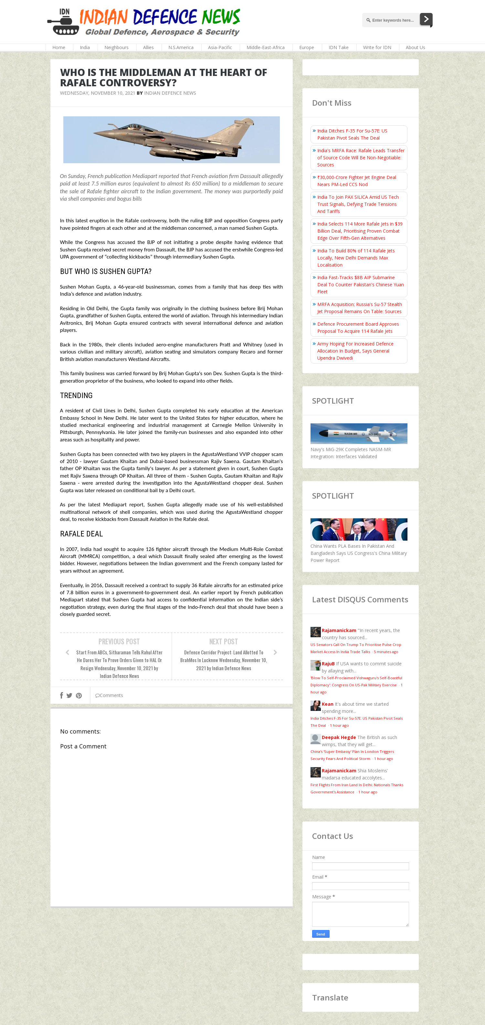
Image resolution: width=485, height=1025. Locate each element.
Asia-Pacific (220, 47)
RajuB (328, 663)
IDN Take (339, 47)
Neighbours (116, 47)
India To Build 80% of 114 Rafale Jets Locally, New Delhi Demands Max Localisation (356, 258)
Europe (306, 47)
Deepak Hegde (339, 737)
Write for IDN (377, 47)
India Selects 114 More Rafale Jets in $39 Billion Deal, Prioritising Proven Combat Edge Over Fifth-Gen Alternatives (360, 231)
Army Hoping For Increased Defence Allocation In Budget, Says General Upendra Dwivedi (355, 351)
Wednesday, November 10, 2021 (97, 93)
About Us (415, 47)
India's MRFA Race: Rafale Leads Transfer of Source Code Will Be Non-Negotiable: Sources (361, 157)
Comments (109, 695)
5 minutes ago (386, 651)
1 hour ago (339, 725)
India (85, 47)
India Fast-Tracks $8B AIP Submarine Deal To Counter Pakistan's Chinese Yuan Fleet (360, 284)
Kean (327, 704)
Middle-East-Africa (266, 47)
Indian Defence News (170, 93)
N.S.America (181, 47)
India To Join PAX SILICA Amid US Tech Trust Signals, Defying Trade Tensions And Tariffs (358, 204)
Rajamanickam (339, 630)
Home (58, 47)
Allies (148, 47)
